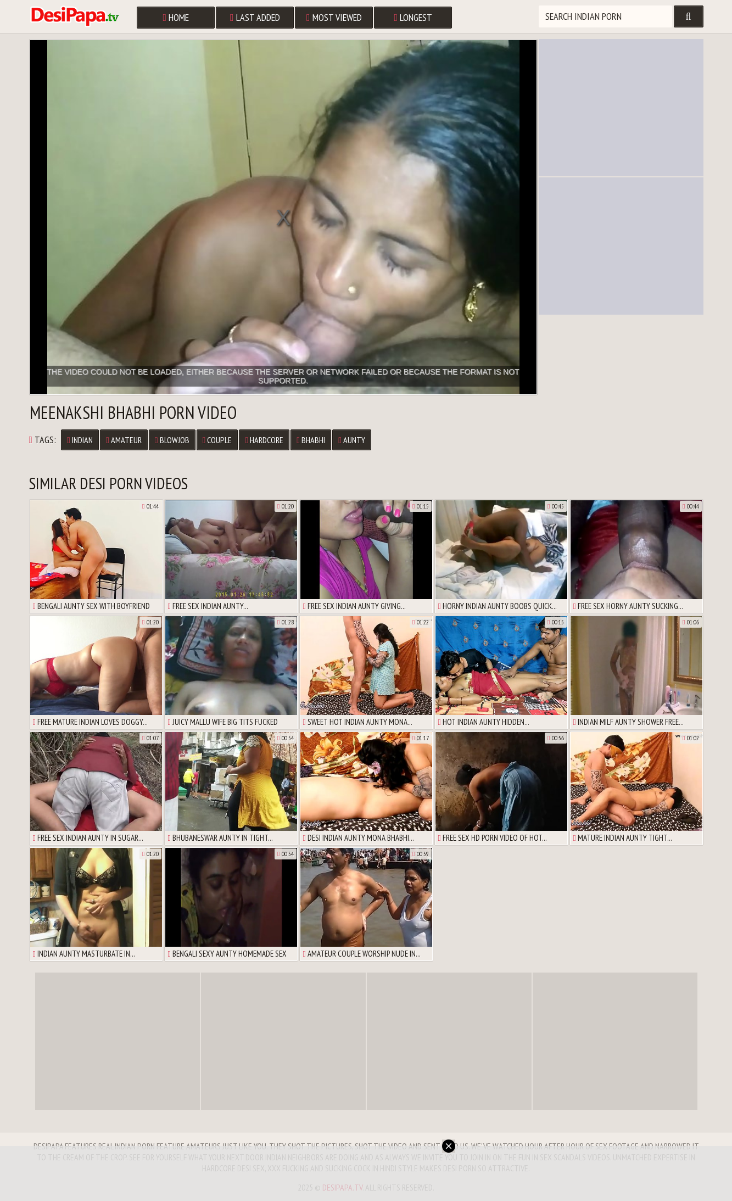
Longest (413, 17)
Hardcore (264, 439)
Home (176, 17)
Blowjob (172, 439)
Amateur (124, 439)
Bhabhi (311, 439)
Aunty (351, 439)
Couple (217, 439)
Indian (80, 439)
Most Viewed (334, 17)
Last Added (255, 17)
